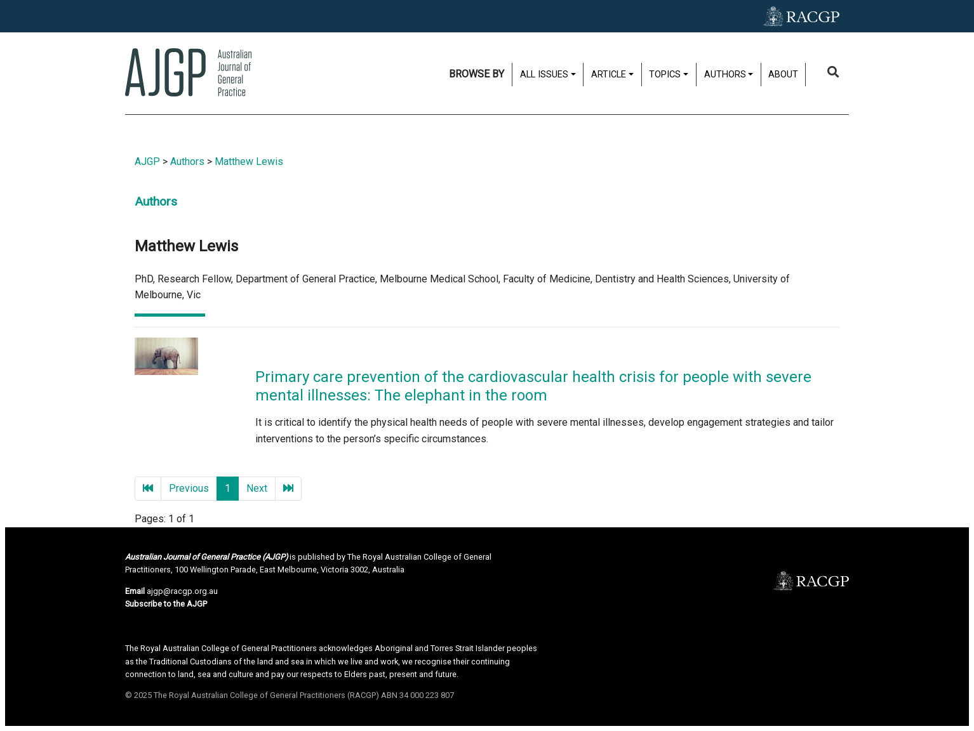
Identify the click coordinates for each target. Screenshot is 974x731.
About (783, 74)
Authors (725, 74)
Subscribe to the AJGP (166, 604)
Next (256, 488)
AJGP (147, 161)
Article (608, 74)
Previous (189, 488)
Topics (665, 74)
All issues (544, 74)
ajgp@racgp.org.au (182, 591)
